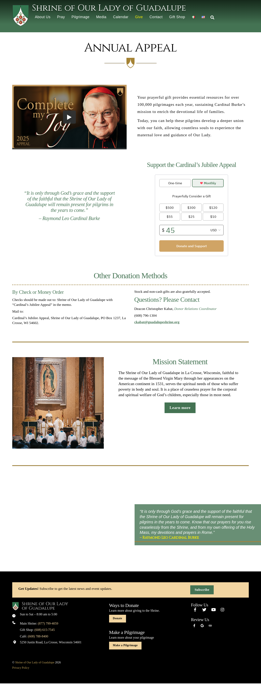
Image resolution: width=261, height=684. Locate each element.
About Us (42, 17)
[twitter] (204, 610)
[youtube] (213, 610)
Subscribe (202, 590)
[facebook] (195, 610)
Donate (117, 618)
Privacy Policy (20, 668)
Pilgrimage (81, 17)
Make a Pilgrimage (125, 645)
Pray (61, 17)
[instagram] (223, 610)
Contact (156, 17)
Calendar (120, 17)
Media (101, 17)
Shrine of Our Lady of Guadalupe (34, 663)
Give (139, 17)
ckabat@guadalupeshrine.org (157, 323)
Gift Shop (177, 17)
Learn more (179, 408)
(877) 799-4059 (48, 624)
